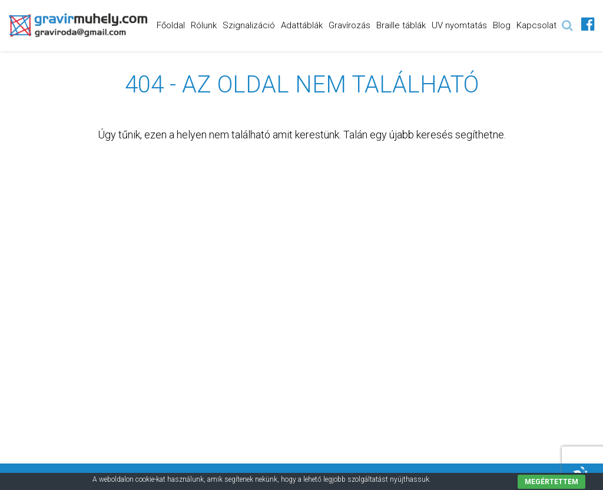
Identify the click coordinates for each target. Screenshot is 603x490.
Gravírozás (349, 25)
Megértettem (551, 482)
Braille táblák (401, 25)
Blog (502, 25)
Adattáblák (302, 25)
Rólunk (204, 25)
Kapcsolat (536, 25)
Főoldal (171, 25)
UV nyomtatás (459, 25)
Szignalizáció (249, 25)
